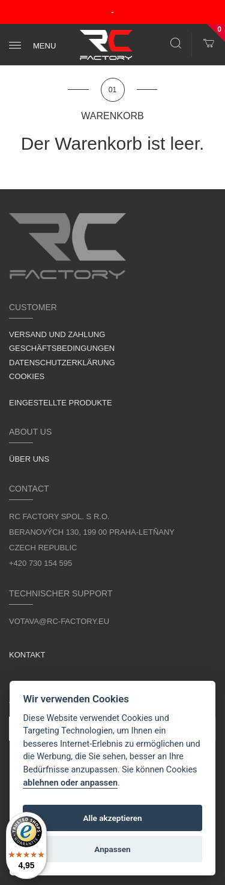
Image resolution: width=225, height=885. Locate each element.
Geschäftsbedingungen (62, 348)
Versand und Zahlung (57, 334)
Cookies (26, 376)
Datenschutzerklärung (62, 362)
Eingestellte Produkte (60, 402)
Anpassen (112, 849)
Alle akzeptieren (112, 818)
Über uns (29, 458)
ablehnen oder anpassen (70, 783)
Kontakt (27, 654)
